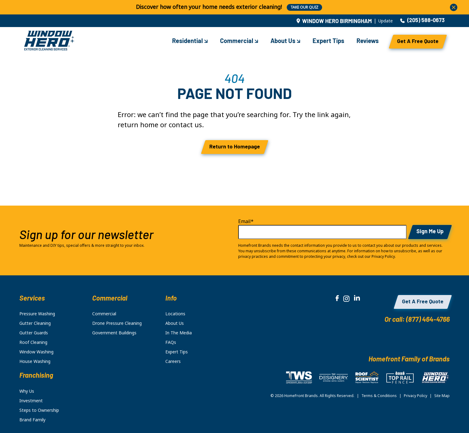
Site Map (442, 396)
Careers (173, 361)
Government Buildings (114, 333)
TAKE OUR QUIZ (304, 7)
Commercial (239, 41)
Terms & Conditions (379, 396)
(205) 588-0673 (422, 21)
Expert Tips (328, 41)
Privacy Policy (415, 396)
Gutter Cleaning (35, 323)
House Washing (34, 361)
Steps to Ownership (39, 410)
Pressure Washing (37, 314)
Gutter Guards (33, 333)
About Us (285, 41)
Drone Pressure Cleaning (117, 323)
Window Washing (36, 352)
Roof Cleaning (33, 342)
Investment (31, 401)
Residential (190, 41)
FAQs (170, 342)
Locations (175, 314)
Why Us (26, 391)
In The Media (178, 333)
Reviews (368, 41)
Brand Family (32, 420)
